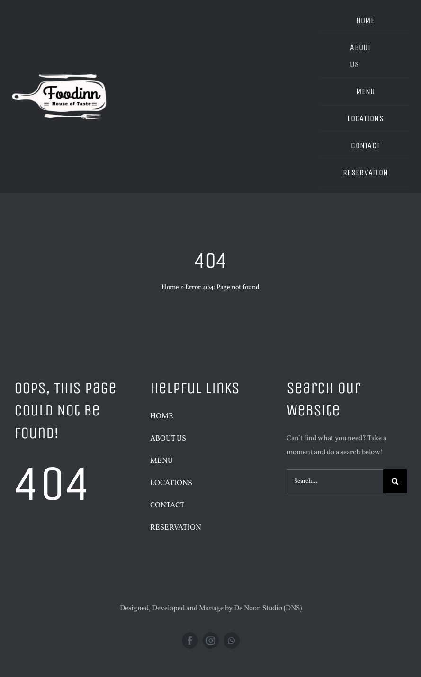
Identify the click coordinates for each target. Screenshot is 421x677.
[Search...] (335, 481)
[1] (59, 53)
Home (170, 287)
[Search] (395, 481)
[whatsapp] (232, 640)
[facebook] (190, 640)
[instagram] (211, 640)
